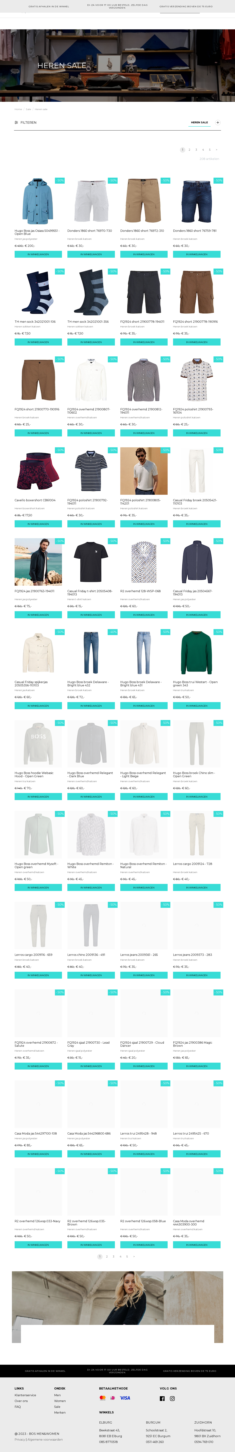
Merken (115, 21)
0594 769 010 (203, 1441)
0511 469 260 (155, 1441)
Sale (129, 21)
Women (86, 21)
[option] (117, 65)
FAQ (18, 1406)
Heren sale (41, 108)
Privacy (20, 1439)
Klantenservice (25, 1395)
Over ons (21, 1400)
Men (100, 21)
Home (70, 21)
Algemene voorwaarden (45, 1439)
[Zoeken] (161, 21)
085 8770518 (108, 1441)
